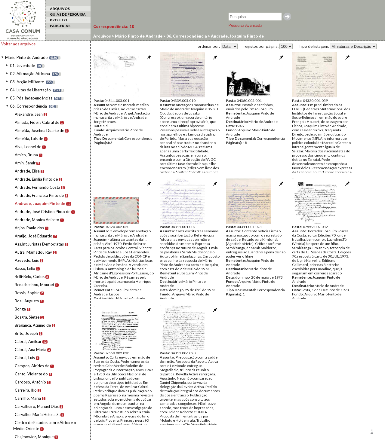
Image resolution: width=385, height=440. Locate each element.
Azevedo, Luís (27, 260)
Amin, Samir (25, 162)
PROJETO (58, 20)
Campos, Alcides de (32, 365)
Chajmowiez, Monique (34, 436)
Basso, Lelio (25, 268)
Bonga (20, 309)
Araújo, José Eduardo (33, 236)
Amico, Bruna (26, 154)
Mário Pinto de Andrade (26, 57)
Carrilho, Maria (28, 398)
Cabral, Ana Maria (30, 349)
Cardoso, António (30, 382)
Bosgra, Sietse (27, 317)
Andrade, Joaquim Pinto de (40, 203)
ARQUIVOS (60, 8)
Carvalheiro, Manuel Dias (37, 406)
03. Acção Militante (27, 81)
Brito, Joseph (26, 333)
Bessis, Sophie (27, 292)
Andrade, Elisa (27, 171)
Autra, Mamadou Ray (33, 252)
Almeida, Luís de (29, 138)
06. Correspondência (28, 106)
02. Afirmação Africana (30, 73)
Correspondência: (113, 26)
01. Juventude (22, 65)
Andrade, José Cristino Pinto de (42, 211)
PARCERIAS (60, 25)
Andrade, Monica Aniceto (37, 219)
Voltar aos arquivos (18, 43)
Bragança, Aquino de (33, 325)
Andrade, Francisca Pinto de (39, 195)
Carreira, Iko (26, 390)
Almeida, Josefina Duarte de (39, 130)
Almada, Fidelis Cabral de (37, 122)
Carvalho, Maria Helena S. (37, 414)
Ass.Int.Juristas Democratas (39, 244)
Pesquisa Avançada (245, 25)
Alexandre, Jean (29, 114)
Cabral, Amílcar (28, 341)
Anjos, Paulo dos (29, 227)
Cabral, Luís (25, 357)
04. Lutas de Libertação (30, 89)
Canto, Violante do (31, 373)
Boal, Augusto (27, 300)
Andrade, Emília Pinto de (36, 179)
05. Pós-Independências (31, 98)
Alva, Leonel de (28, 146)
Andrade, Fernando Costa (37, 187)
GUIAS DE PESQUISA (68, 14)
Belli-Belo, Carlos (30, 276)
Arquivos (102, 36)
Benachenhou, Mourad (34, 284)
